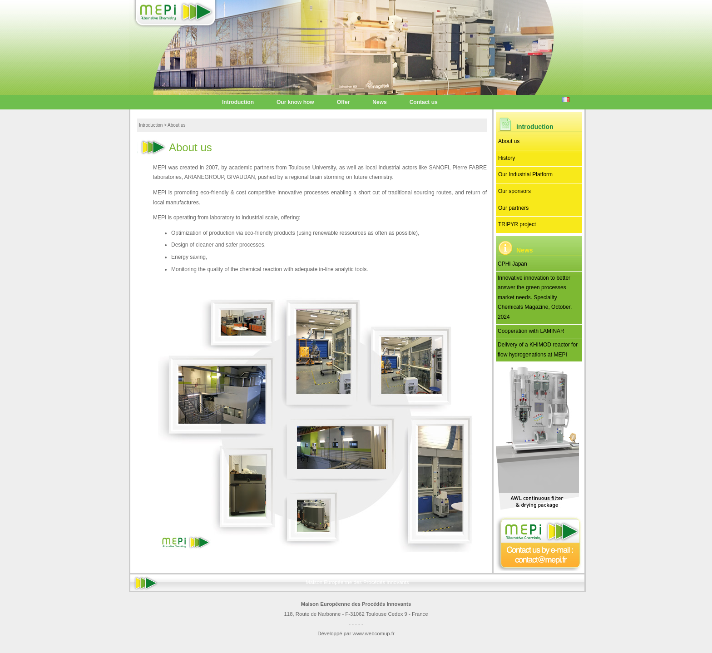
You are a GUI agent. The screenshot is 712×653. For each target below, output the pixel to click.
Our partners (513, 208)
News (379, 102)
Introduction (238, 102)
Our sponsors (514, 191)
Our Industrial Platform (525, 174)
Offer (343, 102)
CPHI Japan (512, 264)
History (506, 158)
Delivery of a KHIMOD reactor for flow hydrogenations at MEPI (538, 349)
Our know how (295, 102)
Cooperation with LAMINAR (531, 331)
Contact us (424, 102)
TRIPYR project (517, 224)
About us (508, 141)
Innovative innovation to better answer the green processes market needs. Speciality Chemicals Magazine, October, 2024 (535, 297)
